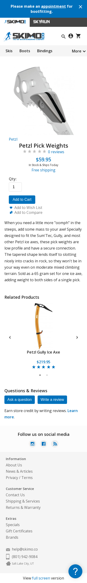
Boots (24, 50)
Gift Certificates (19, 531)
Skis (9, 50)
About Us (14, 465)
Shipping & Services (23, 501)
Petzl (13, 139)
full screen (41, 578)
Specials (13, 524)
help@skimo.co (25, 549)
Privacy (12, 477)
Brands (12, 537)
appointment (53, 6)
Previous (10, 336)
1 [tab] (40, 375)
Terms (27, 477)
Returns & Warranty (23, 507)
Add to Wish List (28, 207)
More (76, 51)
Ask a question (19, 400)
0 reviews (56, 151)
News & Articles (19, 471)
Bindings (44, 50)
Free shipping (43, 170)
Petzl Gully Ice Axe (43, 352)
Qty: (13, 178)
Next (77, 336)
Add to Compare (28, 212)
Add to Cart (22, 199)
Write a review (52, 400)
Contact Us (15, 494)
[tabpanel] (43, 336)
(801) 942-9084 (24, 556)
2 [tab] (47, 375)
